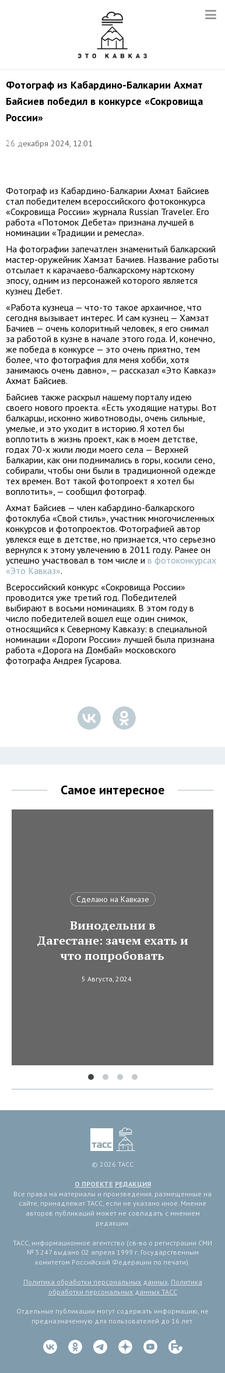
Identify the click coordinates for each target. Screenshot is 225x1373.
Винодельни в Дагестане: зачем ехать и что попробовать (112, 940)
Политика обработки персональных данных (95, 1281)
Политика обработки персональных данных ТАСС (125, 1286)
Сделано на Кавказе (112, 899)
